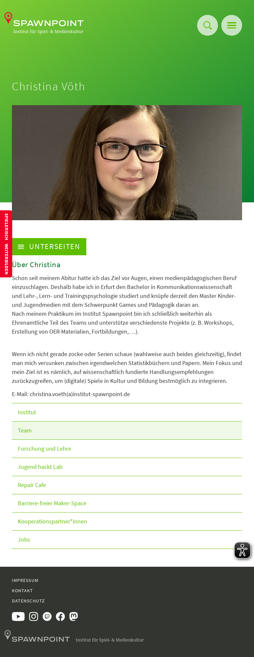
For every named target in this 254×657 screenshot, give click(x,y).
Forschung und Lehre (44, 448)
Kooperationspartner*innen (52, 521)
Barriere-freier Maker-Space (52, 503)
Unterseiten (49, 246)
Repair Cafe (32, 485)
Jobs (24, 539)
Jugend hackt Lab (40, 467)
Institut (27, 412)
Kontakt (22, 591)
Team (25, 430)
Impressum (25, 580)
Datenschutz (28, 601)
